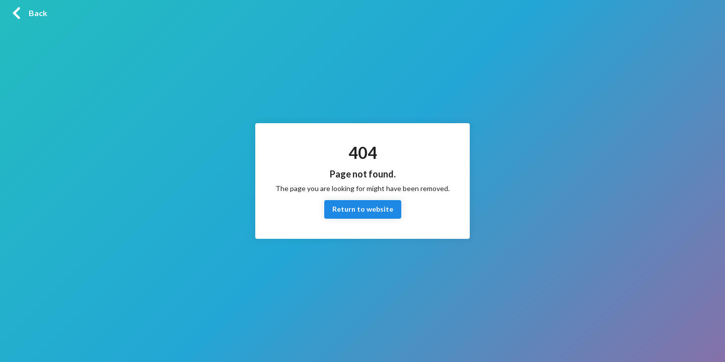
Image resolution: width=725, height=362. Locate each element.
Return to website (362, 209)
